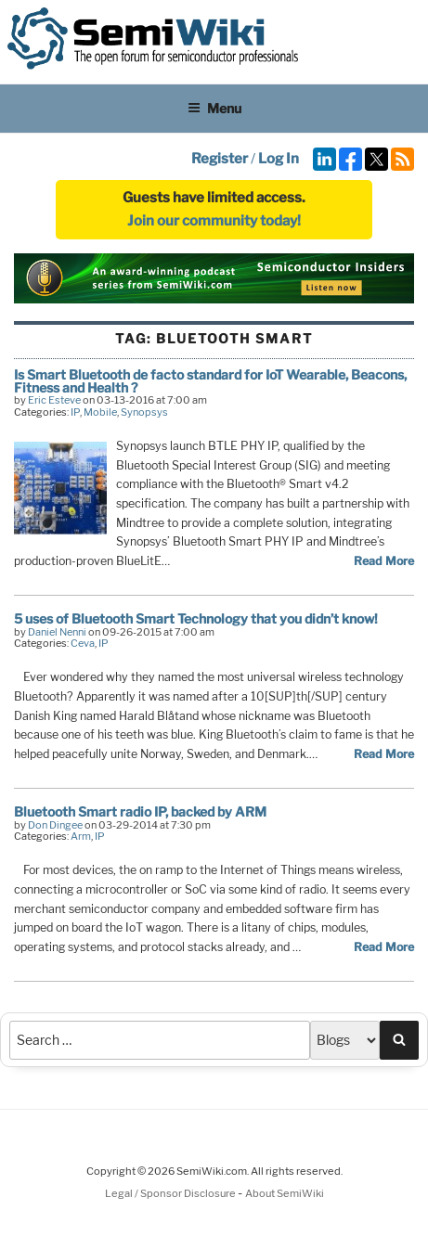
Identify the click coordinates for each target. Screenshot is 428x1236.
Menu (214, 108)
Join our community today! (214, 220)
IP (75, 412)
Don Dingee (55, 824)
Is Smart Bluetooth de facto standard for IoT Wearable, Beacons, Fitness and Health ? (210, 381)
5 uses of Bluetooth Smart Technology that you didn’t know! (196, 618)
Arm (81, 836)
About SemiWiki (284, 1193)
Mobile (100, 412)
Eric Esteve (54, 399)
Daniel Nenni (57, 631)
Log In (278, 158)
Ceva (83, 643)
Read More (384, 561)
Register (219, 158)
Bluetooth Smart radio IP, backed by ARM (140, 811)
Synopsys (144, 412)
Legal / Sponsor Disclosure (171, 1193)
